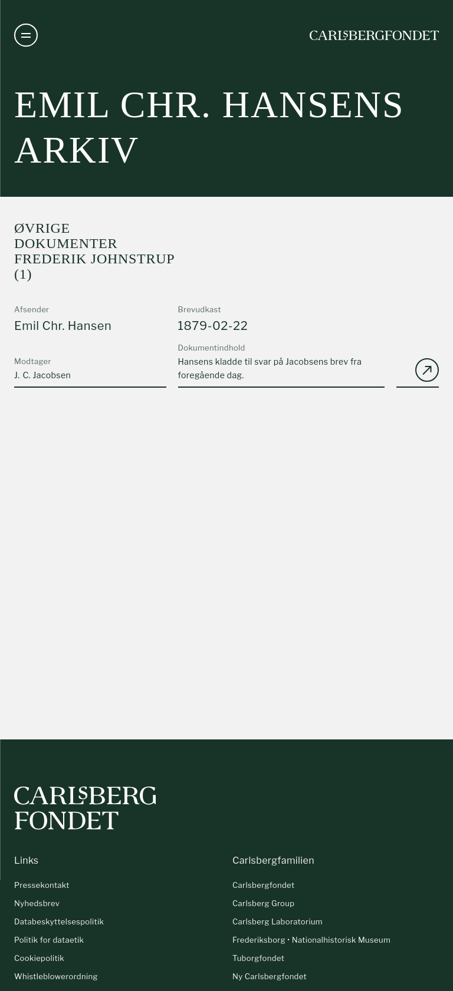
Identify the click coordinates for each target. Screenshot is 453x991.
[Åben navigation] (26, 35)
